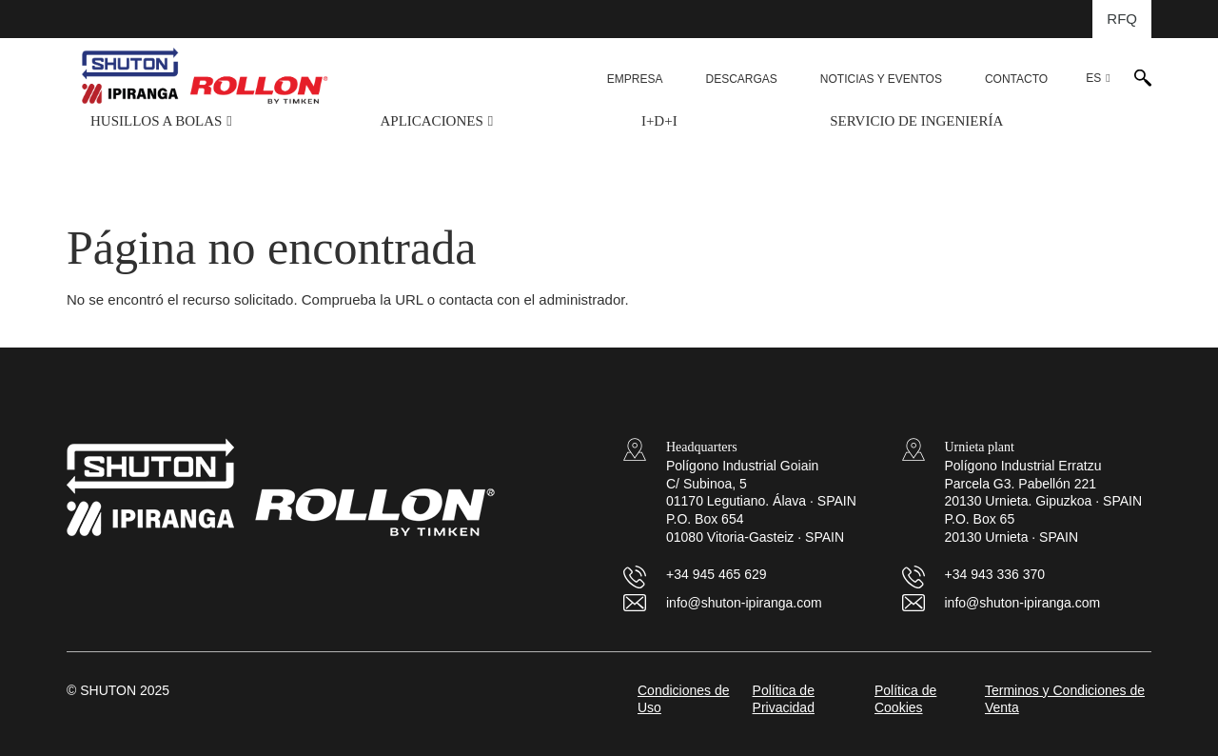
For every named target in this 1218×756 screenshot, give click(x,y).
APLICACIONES (431, 121)
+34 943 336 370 (995, 574)
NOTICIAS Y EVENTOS (881, 79)
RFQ (1122, 18)
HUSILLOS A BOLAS (156, 121)
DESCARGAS (740, 79)
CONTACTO (1016, 79)
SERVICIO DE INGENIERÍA (916, 121)
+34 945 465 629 (716, 574)
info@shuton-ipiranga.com (744, 602)
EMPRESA (635, 79)
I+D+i (659, 121)
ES (1093, 78)
